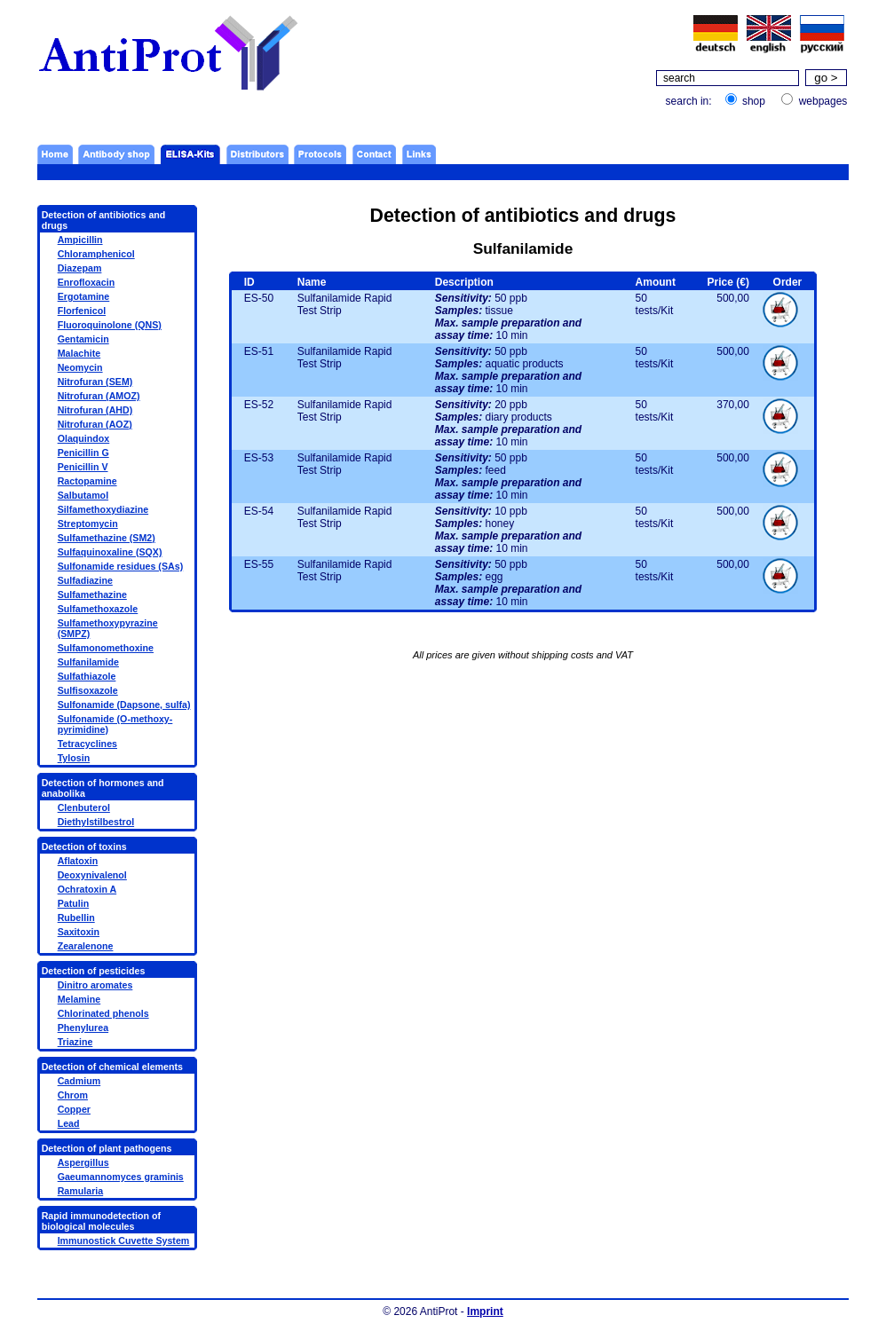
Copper (74, 1109)
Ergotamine (84, 296)
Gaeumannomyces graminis (121, 1176)
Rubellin (76, 917)
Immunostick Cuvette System (124, 1240)
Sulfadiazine (85, 580)
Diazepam (80, 268)
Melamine (79, 999)
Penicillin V (83, 466)
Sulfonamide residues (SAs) (121, 566)
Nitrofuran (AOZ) (95, 424)
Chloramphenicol (96, 253)
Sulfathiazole (87, 676)
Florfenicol (82, 310)
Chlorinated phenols (103, 1013)
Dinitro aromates (95, 985)
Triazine (75, 1041)
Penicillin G (83, 452)
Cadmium (79, 1080)
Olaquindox (84, 438)
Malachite (79, 353)
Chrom (73, 1095)
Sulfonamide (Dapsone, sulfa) (124, 704)
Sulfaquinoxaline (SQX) (110, 552)
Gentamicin (83, 339)
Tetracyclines (87, 743)
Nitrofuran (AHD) (95, 410)
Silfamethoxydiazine (103, 509)
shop (753, 101)
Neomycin (80, 367)
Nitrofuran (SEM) (95, 381)
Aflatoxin (78, 860)
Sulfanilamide (88, 662)
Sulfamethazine (92, 594)
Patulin (74, 903)
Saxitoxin (78, 931)
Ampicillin (80, 239)
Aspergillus (83, 1162)
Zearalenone (86, 946)
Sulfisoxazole (88, 690)
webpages (823, 101)
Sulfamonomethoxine (106, 647)
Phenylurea (83, 1027)
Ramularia (81, 1190)
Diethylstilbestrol (96, 821)
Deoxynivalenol (92, 875)
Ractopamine (87, 481)
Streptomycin (88, 523)
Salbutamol (83, 495)
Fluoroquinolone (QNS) (110, 324)
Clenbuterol (84, 807)
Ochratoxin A (87, 889)
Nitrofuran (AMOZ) (99, 395)
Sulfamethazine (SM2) (106, 537)
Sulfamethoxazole (98, 608)
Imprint (485, 1311)
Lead (69, 1123)
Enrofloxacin (86, 282)
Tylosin (74, 757)
